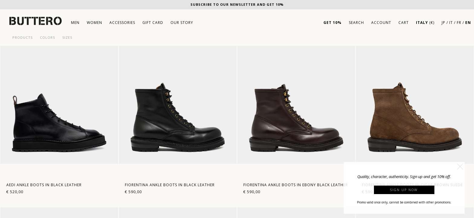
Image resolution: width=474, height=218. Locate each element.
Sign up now (404, 189)
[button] (460, 166)
